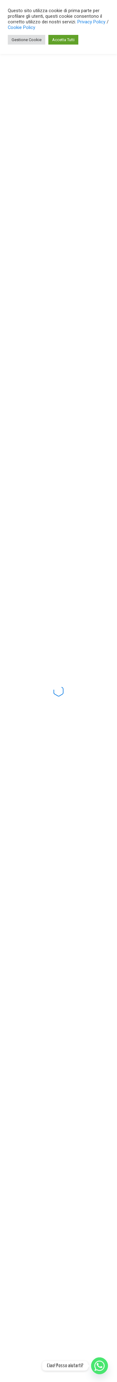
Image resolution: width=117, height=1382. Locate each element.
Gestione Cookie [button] (26, 39)
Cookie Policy (21, 27)
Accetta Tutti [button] (63, 39)
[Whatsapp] (99, 1365)
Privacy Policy (92, 22)
